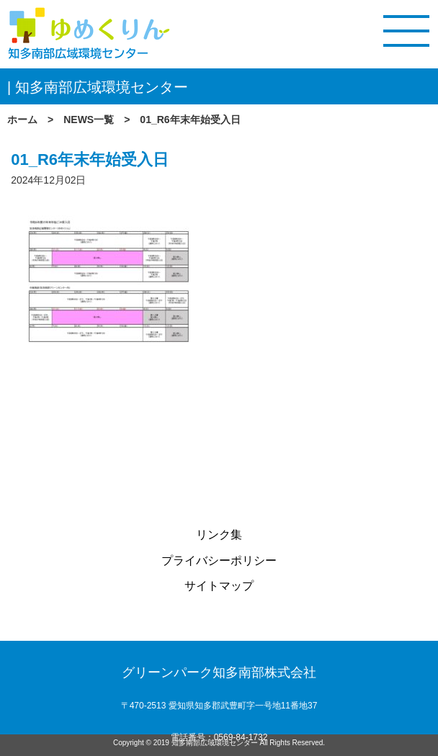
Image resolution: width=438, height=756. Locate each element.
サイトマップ (219, 586)
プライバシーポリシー (219, 560)
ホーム (22, 119)
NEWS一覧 (88, 119)
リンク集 (219, 534)
